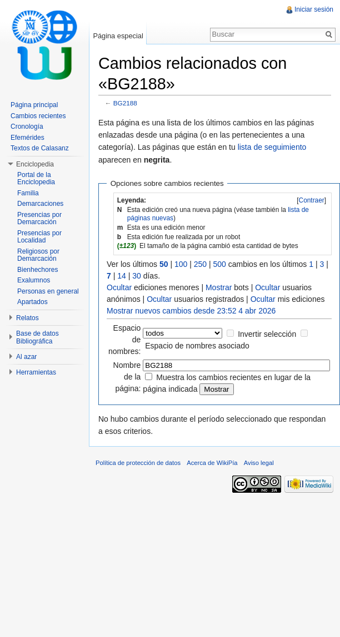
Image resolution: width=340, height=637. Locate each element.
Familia (28, 193)
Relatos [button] (27, 318)
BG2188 (125, 103)
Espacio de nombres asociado (197, 345)
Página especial (118, 36)
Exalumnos (33, 280)
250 (200, 264)
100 (180, 264)
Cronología (27, 126)
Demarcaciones (40, 204)
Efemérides (27, 137)
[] (311, 200)
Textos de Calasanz (40, 148)
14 (121, 275)
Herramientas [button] (36, 372)
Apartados (32, 302)
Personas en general (48, 291)
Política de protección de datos (138, 462)
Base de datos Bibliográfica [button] (37, 337)
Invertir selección (267, 334)
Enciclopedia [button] (35, 164)
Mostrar (219, 287)
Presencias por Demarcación (39, 218)
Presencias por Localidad (39, 237)
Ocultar (119, 287)
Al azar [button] (26, 357)
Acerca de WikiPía (212, 462)
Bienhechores (37, 270)
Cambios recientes (38, 116)
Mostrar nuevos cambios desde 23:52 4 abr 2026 (191, 310)
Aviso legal (259, 462)
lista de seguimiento (272, 147)
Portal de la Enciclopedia (36, 178)
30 (136, 275)
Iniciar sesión (313, 9)
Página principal (34, 105)
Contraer (311, 200)
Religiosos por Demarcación (38, 255)
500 (219, 264)
